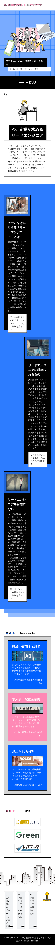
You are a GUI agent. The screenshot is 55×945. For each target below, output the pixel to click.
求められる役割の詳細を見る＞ (28, 785)
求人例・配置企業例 (26, 699)
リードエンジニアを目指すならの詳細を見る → (17, 594)
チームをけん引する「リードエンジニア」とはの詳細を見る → (17, 323)
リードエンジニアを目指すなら (16, 504)
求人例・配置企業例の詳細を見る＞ (28, 734)
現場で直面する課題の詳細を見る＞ (28, 681)
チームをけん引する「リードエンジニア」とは (16, 230)
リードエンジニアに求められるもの (37, 369)
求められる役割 (23, 751)
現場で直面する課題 (26, 647)
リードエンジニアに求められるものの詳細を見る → (37, 459)
